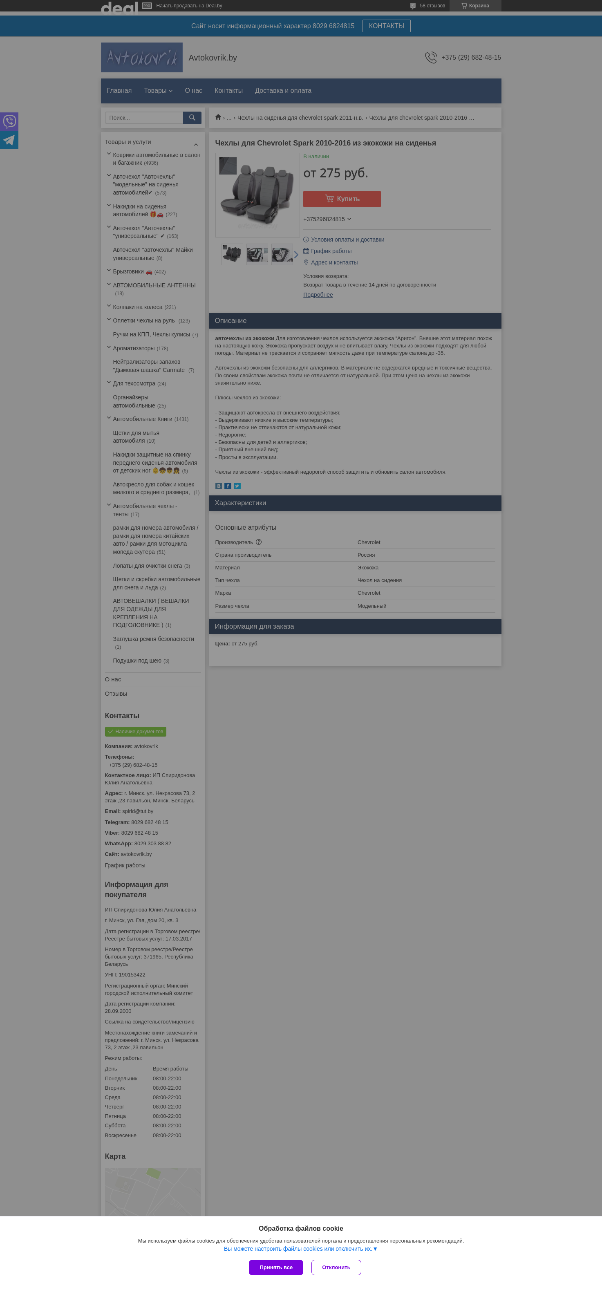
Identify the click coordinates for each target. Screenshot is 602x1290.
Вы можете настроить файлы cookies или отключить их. (298, 1248)
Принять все (276, 1267)
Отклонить (336, 1267)
